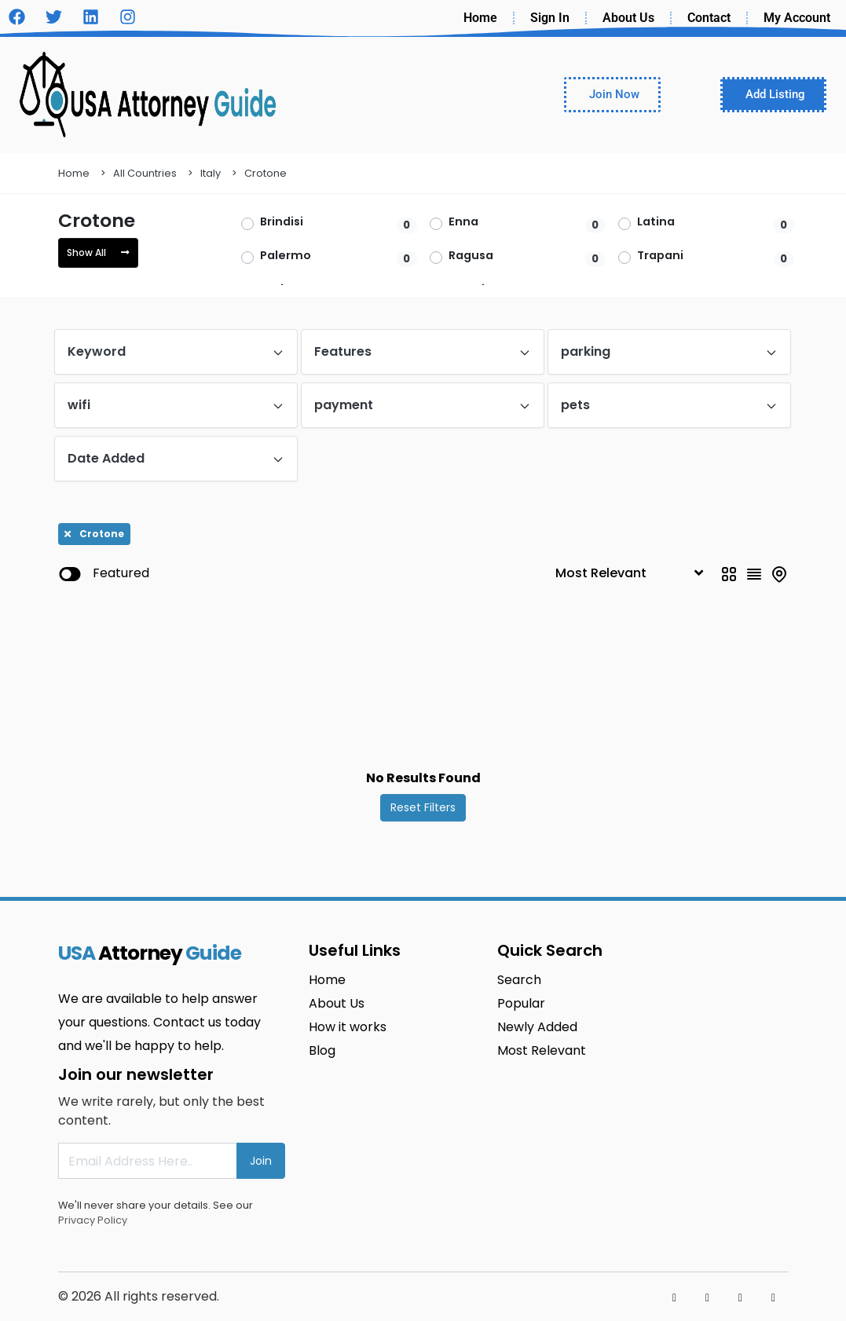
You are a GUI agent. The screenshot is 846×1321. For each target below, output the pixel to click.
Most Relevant (541, 1050)
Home (480, 17)
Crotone (265, 173)
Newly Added (537, 1027)
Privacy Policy (92, 1220)
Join (261, 1161)
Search (519, 980)
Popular (521, 1003)
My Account (797, 17)
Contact (709, 17)
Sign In (549, 17)
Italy (210, 173)
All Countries (145, 173)
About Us (628, 17)
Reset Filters (423, 807)
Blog (322, 1050)
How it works (347, 1027)
